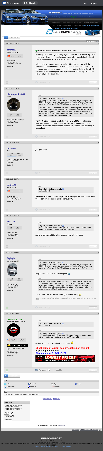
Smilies (6, 414)
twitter (8, 384)
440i (9, 394)
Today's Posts (83, 17)
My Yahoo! (57, 386)
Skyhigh (11, 258)
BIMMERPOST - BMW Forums (89, 430)
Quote (93, 82)
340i (5, 394)
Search (91, 17)
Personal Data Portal (65, 446)
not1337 (11, 221)
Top (100, 430)
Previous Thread (47, 399)
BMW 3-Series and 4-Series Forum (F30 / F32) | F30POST (66, 22)
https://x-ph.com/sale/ (47, 350)
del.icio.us (33, 386)
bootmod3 (19, 394)
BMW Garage (56, 17)
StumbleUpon (11, 386)
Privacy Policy (36, 446)
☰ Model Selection (30, 3)
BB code (6, 412)
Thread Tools (91, 41)
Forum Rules (8, 419)
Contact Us (75, 430)
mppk (29, 394)
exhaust (25, 394)
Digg (55, 384)
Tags (5, 392)
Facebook (33, 384)
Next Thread (56, 399)
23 (12, 355)
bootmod (13, 394)
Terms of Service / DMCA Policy (50, 446)
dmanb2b (11, 148)
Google (79, 384)
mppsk (33, 394)
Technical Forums (88, 22)
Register (94, 3)
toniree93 (11, 49)
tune (37, 394)
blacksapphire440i (16, 94)
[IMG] (5, 415)
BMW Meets (66, 17)
